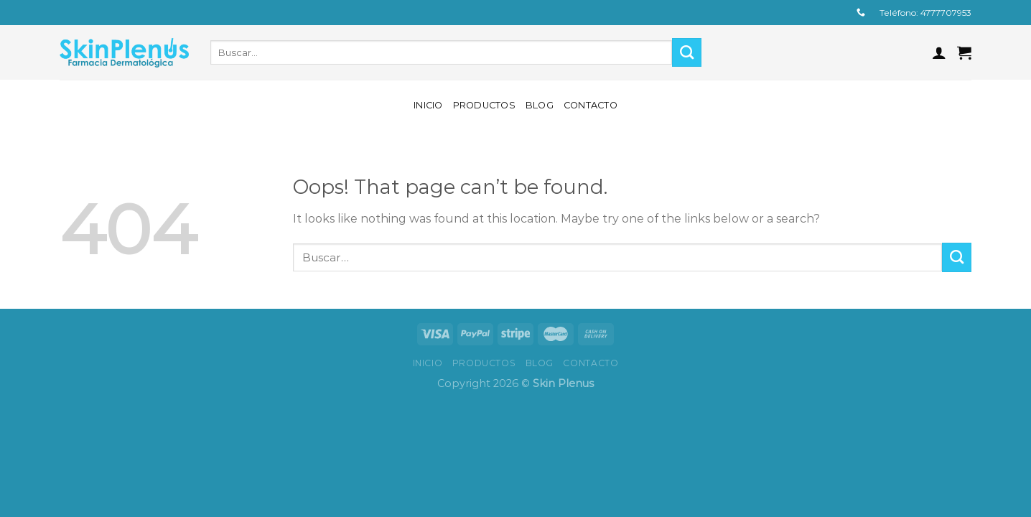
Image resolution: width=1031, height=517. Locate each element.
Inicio (428, 105)
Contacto (590, 105)
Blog (540, 105)
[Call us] (861, 13)
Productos (484, 105)
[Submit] (686, 52)
